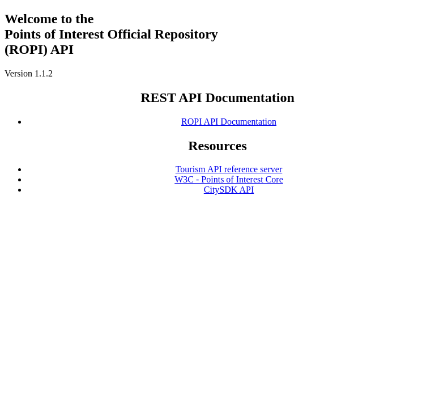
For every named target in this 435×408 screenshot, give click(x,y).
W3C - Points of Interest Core (228, 179)
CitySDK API (229, 189)
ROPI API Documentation (228, 121)
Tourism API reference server (229, 169)
